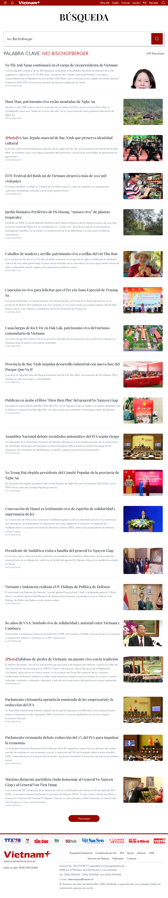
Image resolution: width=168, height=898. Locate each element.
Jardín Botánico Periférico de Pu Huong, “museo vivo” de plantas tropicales (57, 214)
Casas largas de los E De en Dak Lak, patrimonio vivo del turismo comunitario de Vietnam (57, 330)
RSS (122, 852)
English (115, 2)
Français (125, 2)
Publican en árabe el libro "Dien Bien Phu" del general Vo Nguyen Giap (61, 400)
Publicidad (117, 858)
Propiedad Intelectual (81, 852)
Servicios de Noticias (98, 858)
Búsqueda (84, 17)
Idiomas (141, 852)
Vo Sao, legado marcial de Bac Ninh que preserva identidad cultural (59, 140)
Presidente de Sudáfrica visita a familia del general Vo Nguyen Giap (59, 550)
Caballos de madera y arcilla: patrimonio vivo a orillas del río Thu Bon (61, 253)
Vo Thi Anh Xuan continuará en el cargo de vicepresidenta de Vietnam (61, 65)
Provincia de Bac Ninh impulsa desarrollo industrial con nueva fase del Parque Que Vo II (62, 366)
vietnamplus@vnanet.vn (81, 879)
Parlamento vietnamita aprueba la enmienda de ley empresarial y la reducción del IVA (59, 702)
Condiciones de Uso (105, 852)
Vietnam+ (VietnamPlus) (29, 2)
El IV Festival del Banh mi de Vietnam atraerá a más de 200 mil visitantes (55, 178)
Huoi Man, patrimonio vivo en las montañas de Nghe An (50, 101)
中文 (145, 3)
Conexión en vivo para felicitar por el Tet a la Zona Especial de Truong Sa (61, 292)
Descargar (84, 818)
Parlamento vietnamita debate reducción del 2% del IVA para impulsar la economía (62, 740)
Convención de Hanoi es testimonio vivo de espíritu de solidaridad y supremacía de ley (60, 511)
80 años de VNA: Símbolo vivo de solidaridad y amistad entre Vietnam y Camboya (62, 625)
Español (136, 2)
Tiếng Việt (104, 2)
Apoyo (130, 852)
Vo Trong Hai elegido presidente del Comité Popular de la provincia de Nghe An (62, 475)
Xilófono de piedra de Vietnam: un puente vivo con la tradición (62, 658)
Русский (153, 3)
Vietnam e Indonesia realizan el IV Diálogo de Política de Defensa (57, 586)
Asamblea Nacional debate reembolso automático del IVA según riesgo (62, 436)
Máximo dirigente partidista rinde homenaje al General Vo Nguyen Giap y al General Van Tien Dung (59, 782)
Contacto (131, 858)
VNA (151, 852)
